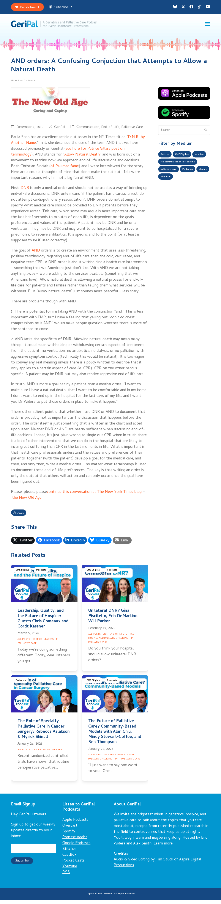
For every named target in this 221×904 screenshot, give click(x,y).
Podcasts (43, 575)
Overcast (69, 830)
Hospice (37, 644)
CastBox (69, 859)
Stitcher (69, 853)
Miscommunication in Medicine (182, 175)
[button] (207, 26)
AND (36, 253)
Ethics (130, 638)
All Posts (23, 644)
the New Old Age (26, 501)
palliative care (170, 184)
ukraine (166, 192)
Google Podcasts (76, 847)
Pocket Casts (73, 865)
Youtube (69, 871)
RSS (66, 876)
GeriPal (59, 130)
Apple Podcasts (75, 824)
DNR (25, 191)
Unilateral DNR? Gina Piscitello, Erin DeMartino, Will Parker (113, 620)
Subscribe (65, 8)
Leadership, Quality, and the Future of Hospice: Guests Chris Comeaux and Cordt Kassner (42, 623)
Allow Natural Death (82, 157)
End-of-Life (110, 130)
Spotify (68, 836)
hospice (166, 166)
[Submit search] (205, 133)
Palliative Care (132, 130)
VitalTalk (183, 192)
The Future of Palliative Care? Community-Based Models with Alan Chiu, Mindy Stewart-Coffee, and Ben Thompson (114, 736)
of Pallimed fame (65, 169)
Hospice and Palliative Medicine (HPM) (111, 642)
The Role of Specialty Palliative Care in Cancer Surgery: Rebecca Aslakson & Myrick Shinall (43, 733)
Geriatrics (109, 759)
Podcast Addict (74, 841)
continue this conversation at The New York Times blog (94, 495)
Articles (19, 516)
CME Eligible (23, 575)
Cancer (36, 754)
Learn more (163, 848)
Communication (87, 130)
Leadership (50, 644)
